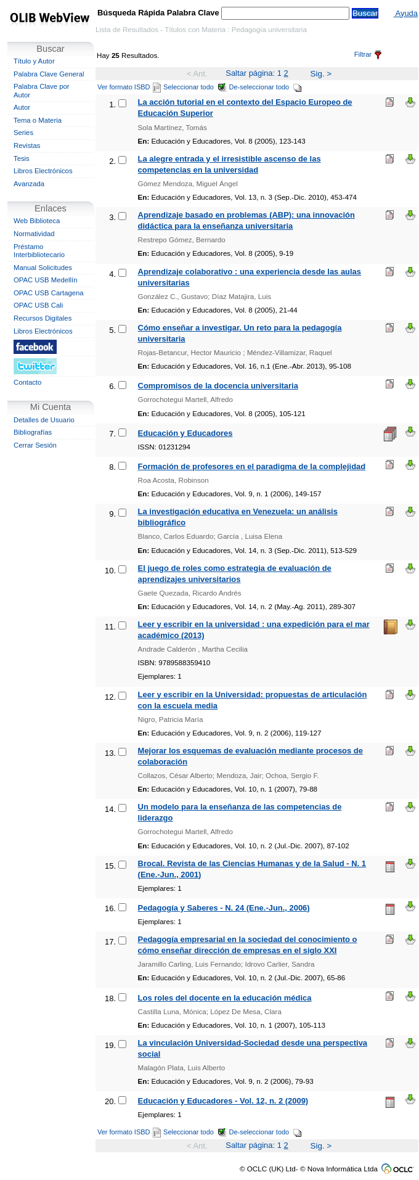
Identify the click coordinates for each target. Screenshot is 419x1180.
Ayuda (406, 13)
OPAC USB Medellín (46, 280)
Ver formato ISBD (129, 87)
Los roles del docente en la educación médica (225, 997)
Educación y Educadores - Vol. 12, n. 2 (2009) (223, 1100)
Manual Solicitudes (43, 267)
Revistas (27, 145)
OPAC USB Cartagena (49, 293)
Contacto (27, 382)
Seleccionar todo (195, 87)
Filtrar (367, 54)
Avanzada (29, 183)
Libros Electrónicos (43, 170)
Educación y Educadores (185, 433)
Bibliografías (33, 432)
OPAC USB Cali (38, 305)
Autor (22, 107)
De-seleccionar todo (266, 87)
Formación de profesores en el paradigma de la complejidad (252, 466)
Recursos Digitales (42, 318)
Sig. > (321, 73)
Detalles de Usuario (44, 420)
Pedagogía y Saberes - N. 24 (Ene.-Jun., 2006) (224, 907)
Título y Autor (34, 61)
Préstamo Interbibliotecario (39, 251)
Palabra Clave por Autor (42, 91)
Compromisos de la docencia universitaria (218, 385)
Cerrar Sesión (35, 445)
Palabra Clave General (49, 74)
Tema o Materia (38, 120)
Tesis (22, 158)
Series (23, 132)
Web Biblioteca (37, 220)
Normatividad (34, 233)
